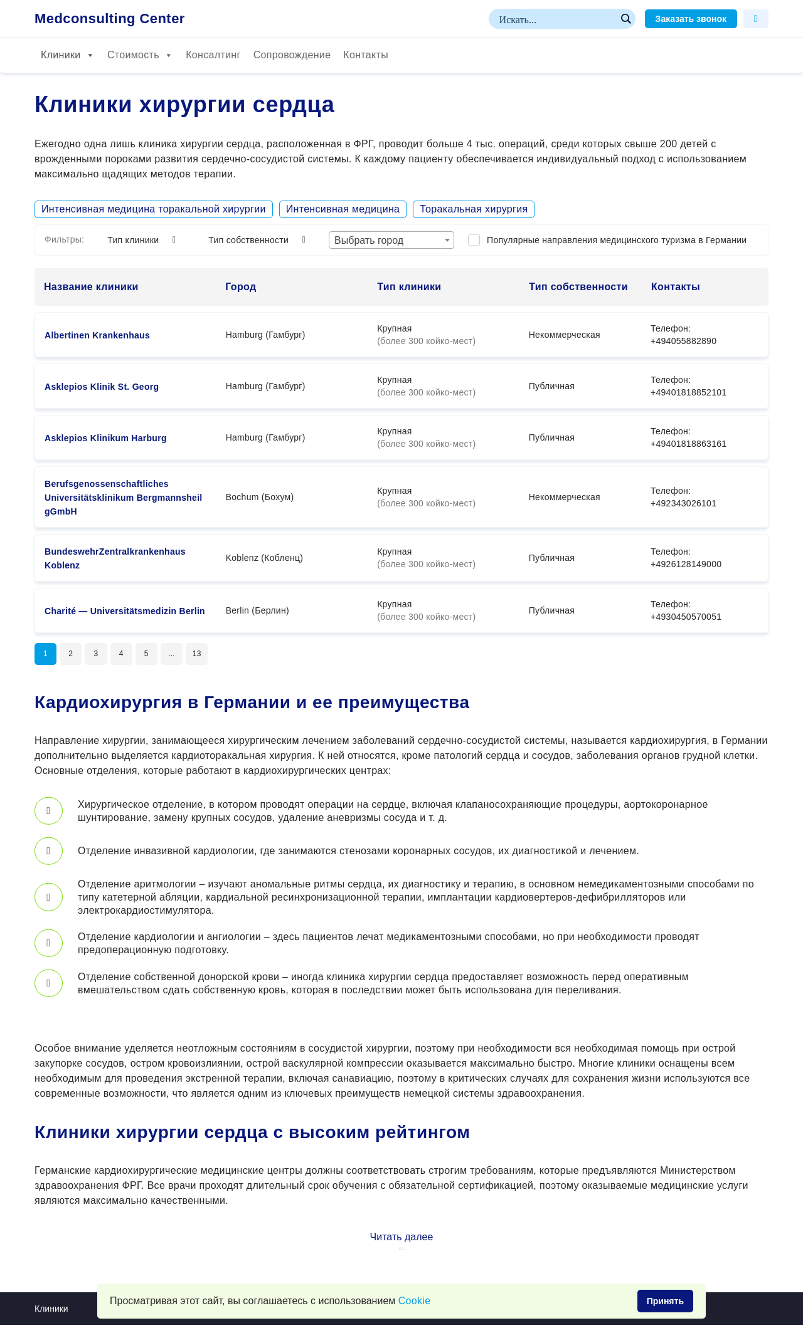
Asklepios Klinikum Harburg (106, 438)
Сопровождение (292, 55)
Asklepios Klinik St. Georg (102, 387)
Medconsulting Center (110, 19)
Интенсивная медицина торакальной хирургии (153, 209)
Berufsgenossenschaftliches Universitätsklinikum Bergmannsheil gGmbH (124, 497)
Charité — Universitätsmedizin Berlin (125, 611)
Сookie (414, 1300)
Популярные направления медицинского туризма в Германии (617, 240)
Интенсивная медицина (343, 209)
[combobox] (391, 240)
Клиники (68, 55)
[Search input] (556, 19)
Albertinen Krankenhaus (97, 335)
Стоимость (140, 55)
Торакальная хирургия (474, 209)
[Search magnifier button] (625, 19)
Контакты (365, 55)
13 (216, 656)
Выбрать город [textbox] (368, 240)
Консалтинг (213, 55)
